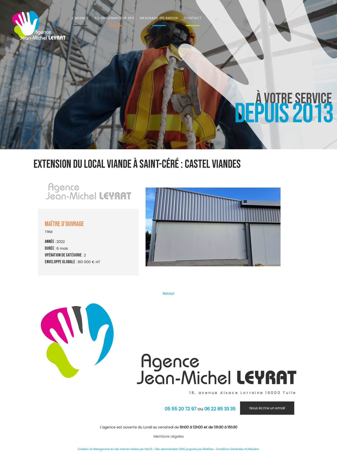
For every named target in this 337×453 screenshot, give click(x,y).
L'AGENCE (80, 18)
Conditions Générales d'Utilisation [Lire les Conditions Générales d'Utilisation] (237, 449)
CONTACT (193, 18)
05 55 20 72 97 (180, 409)
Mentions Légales (168, 436)
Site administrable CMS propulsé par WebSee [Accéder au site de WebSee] (184, 449)
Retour (169, 293)
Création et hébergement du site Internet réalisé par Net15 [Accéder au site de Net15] (115, 449)
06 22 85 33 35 (220, 409)
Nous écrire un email (267, 408)
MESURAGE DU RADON (159, 18)
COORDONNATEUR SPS (114, 18)
